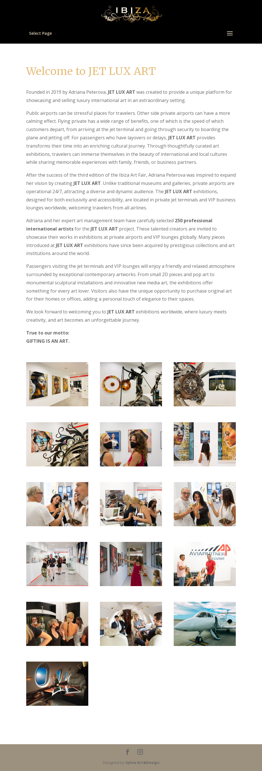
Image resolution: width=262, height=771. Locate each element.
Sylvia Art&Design (142, 762)
